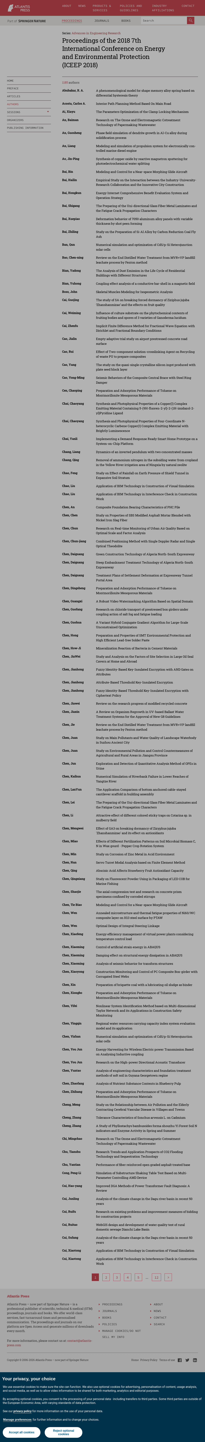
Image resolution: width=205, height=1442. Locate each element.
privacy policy (22, 1411)
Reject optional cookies (63, 1432)
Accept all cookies (22, 1432)
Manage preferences (17, 1419)
